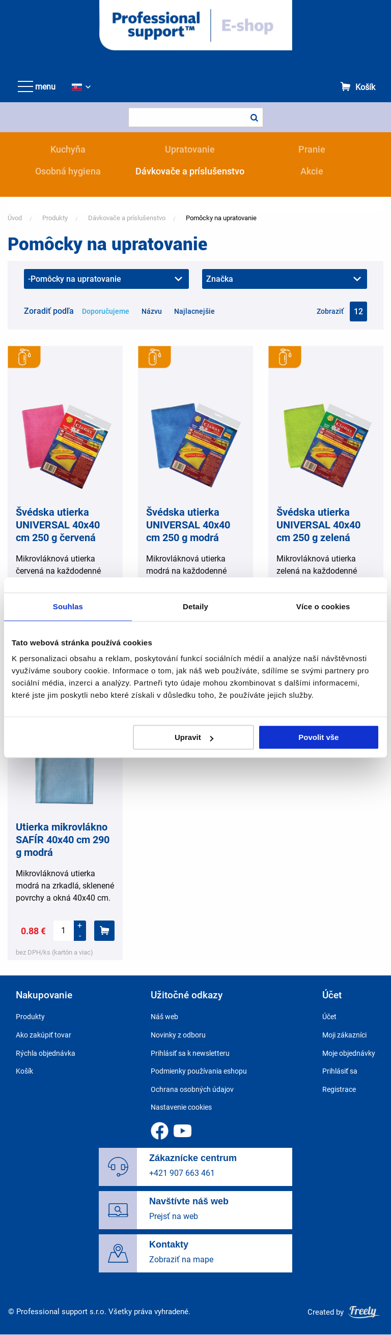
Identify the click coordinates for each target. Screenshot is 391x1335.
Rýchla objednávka (45, 1053)
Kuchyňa (68, 149)
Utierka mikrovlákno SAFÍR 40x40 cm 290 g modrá (62, 839)
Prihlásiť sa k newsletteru (190, 1053)
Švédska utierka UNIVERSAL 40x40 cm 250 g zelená (318, 525)
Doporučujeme (105, 311)
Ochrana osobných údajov (192, 1089)
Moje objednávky (348, 1053)
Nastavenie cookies (181, 1107)
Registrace (339, 1089)
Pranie (311, 149)
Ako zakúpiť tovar (43, 1035)
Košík (365, 87)
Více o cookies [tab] (323, 606)
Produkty (55, 218)
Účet (329, 1017)
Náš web (164, 1017)
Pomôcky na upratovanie (221, 218)
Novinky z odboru (178, 1035)
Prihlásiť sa (339, 1071)
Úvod (15, 218)
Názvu (152, 311)
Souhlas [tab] (68, 606)
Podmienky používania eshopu (199, 1071)
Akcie (311, 171)
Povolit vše (318, 737)
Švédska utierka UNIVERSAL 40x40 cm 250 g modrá (188, 525)
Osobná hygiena (68, 171)
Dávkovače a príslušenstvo (189, 171)
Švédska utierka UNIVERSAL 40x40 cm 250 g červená (58, 525)
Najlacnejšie (194, 311)
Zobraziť (330, 311)
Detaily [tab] (195, 606)
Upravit (194, 737)
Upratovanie (190, 149)
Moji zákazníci (344, 1035)
